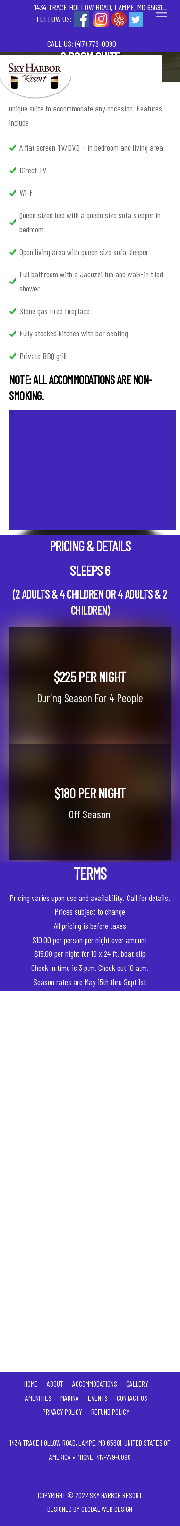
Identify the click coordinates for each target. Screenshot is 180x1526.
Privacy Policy (62, 1411)
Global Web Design (106, 1508)
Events (98, 1397)
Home (31, 1383)
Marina (69, 1397)
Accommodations (94, 1383)
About (55, 1383)
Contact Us (132, 1397)
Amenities (38, 1397)
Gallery (137, 1383)
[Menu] (161, 12)
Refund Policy (110, 1411)
